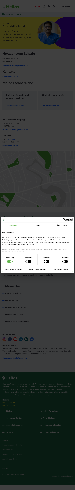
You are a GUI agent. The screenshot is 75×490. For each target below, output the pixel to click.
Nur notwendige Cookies (13, 269)
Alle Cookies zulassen (61, 269)
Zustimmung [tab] (13, 225)
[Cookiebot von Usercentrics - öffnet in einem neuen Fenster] (64, 219)
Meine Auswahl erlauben (37, 269)
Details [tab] (37, 225)
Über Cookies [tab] (62, 225)
